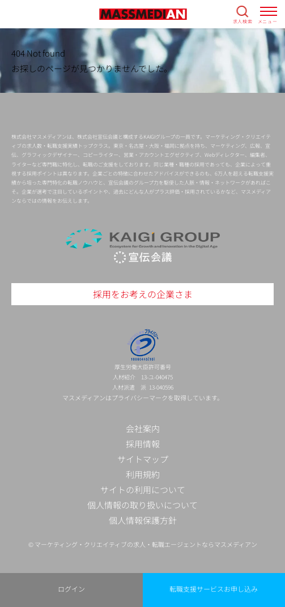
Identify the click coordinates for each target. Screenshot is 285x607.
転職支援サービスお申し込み (213, 588)
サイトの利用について (142, 489)
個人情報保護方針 (143, 520)
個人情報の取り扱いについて (142, 505)
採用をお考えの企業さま (143, 294)
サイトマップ (142, 459)
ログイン (71, 588)
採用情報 (143, 444)
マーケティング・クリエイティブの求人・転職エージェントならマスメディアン (146, 544)
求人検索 (243, 21)
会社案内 (143, 428)
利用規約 (143, 474)
